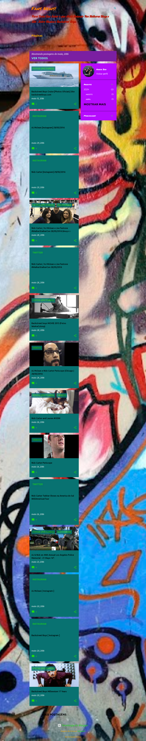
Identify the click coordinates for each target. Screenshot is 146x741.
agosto (89, 94)
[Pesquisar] (115, 8)
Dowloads (58, 44)
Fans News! (44, 8)
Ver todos (40, 58)
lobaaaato (81, 731)
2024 (86, 89)
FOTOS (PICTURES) (78, 44)
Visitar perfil (102, 74)
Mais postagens (54, 714)
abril (88, 99)
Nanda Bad (101, 69)
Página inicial (39, 44)
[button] (75, 104)
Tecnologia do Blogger (73, 725)
